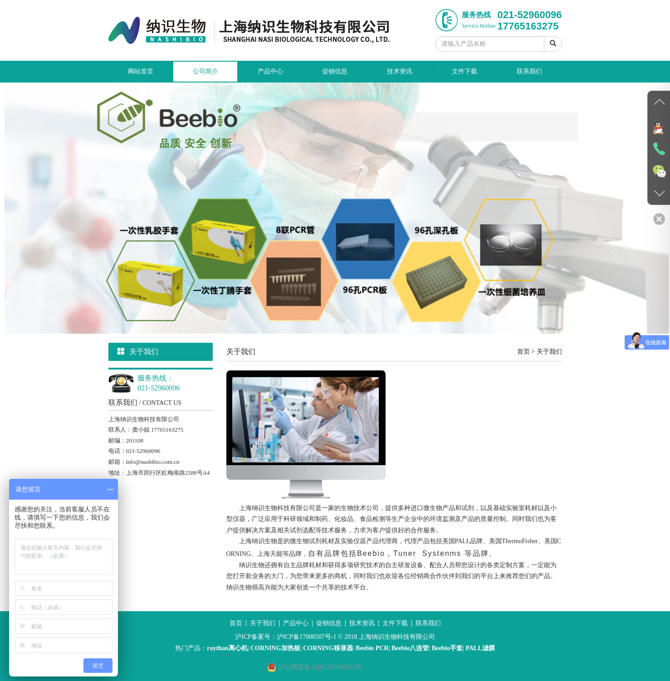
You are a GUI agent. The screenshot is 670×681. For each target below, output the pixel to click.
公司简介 (205, 71)
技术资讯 (399, 71)
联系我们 (529, 71)
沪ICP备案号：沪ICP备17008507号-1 (285, 636)
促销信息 (334, 71)
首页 (523, 351)
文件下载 (464, 71)
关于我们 (549, 351)
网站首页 (140, 71)
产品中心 (270, 71)
